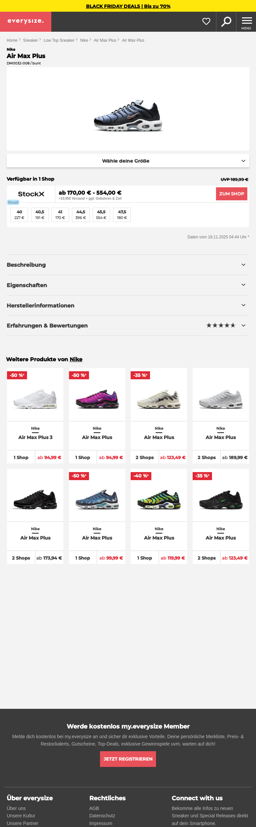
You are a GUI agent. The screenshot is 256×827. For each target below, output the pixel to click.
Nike (84, 40)
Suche (226, 22)
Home (12, 40)
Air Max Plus (105, 40)
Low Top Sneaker (59, 40)
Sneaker (30, 40)
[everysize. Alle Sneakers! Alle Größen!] (25, 22)
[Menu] (246, 22)
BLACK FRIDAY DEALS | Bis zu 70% (128, 6)
